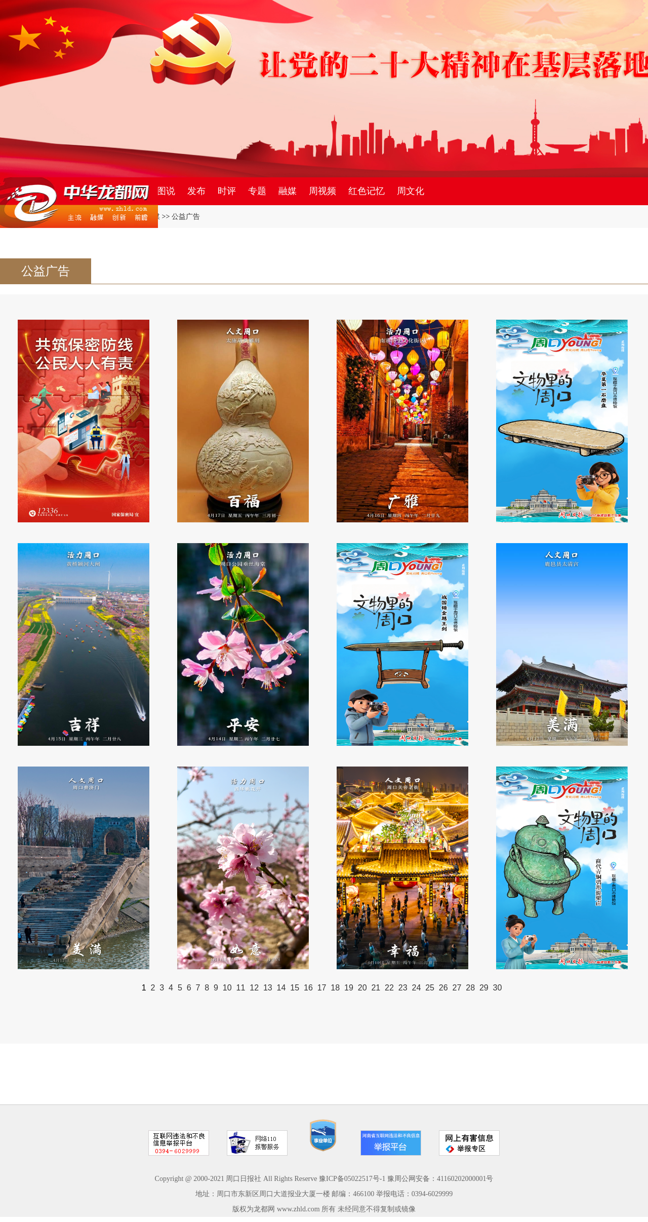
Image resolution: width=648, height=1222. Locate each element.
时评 (227, 191)
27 (457, 987)
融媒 (287, 191)
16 (308, 987)
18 (335, 987)
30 (497, 987)
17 (322, 987)
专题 (257, 191)
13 (267, 987)
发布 (196, 191)
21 (375, 987)
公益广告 (186, 216)
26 (443, 987)
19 (348, 987)
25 (429, 987)
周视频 (322, 191)
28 (470, 987)
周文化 (410, 191)
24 (416, 987)
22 (389, 987)
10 (227, 987)
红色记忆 (366, 191)
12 (254, 987)
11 (241, 987)
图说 (166, 191)
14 (281, 987)
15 (294, 987)
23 (403, 987)
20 (362, 987)
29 (484, 987)
